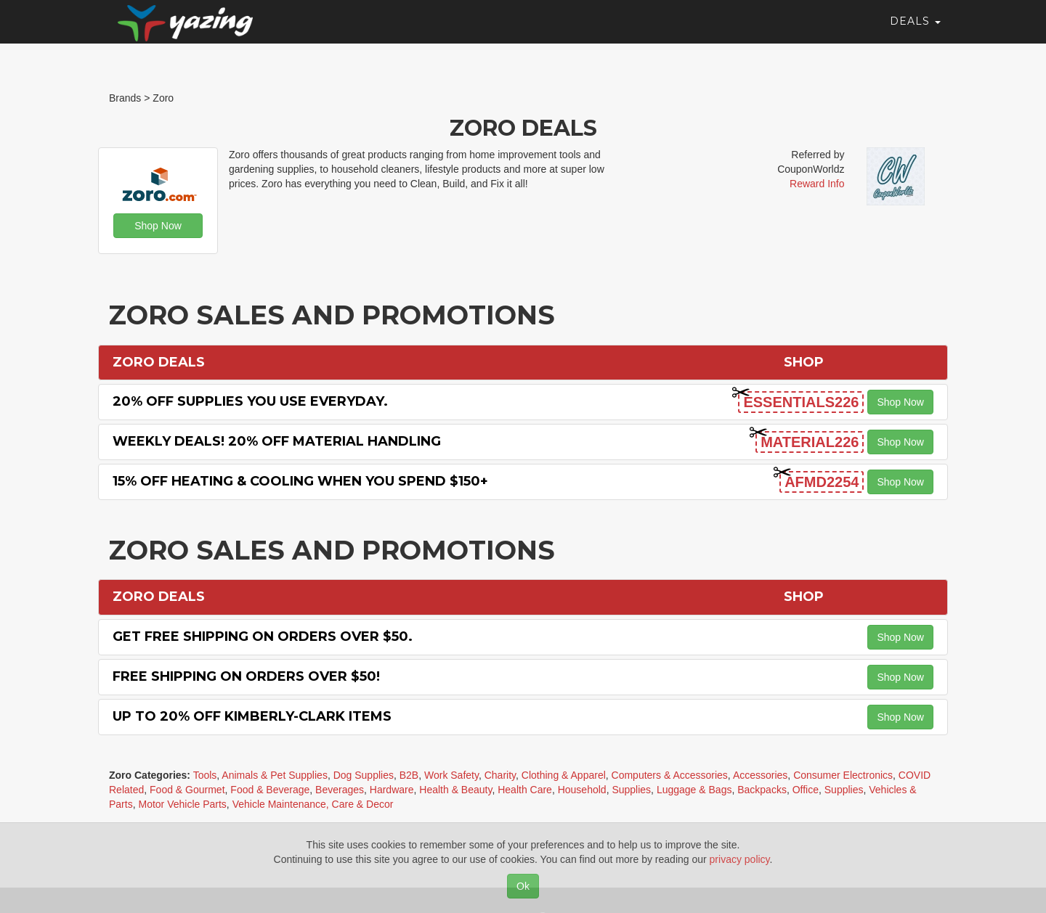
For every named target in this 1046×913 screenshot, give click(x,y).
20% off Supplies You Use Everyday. (250, 401)
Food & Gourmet (187, 789)
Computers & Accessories (670, 775)
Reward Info (817, 183)
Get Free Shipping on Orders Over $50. (263, 636)
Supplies (631, 789)
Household (582, 789)
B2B (409, 775)
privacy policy (740, 859)
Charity (500, 775)
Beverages (339, 789)
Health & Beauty (455, 789)
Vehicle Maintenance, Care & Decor (313, 804)
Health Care (525, 789)
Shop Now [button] (158, 226)
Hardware (392, 789)
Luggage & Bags (694, 789)
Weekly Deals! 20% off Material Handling (277, 441)
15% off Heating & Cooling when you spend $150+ (300, 481)
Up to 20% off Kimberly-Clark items (252, 716)
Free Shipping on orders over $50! (246, 676)
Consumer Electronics (843, 775)
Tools (205, 775)
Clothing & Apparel (564, 775)
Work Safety (451, 775)
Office (805, 789)
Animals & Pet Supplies (275, 775)
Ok (523, 886)
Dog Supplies (363, 775)
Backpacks (762, 789)
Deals (915, 32)
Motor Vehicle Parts (182, 804)
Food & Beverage (269, 789)
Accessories (760, 775)
